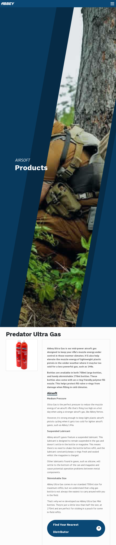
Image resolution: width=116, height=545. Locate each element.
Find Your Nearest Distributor (66, 528)
